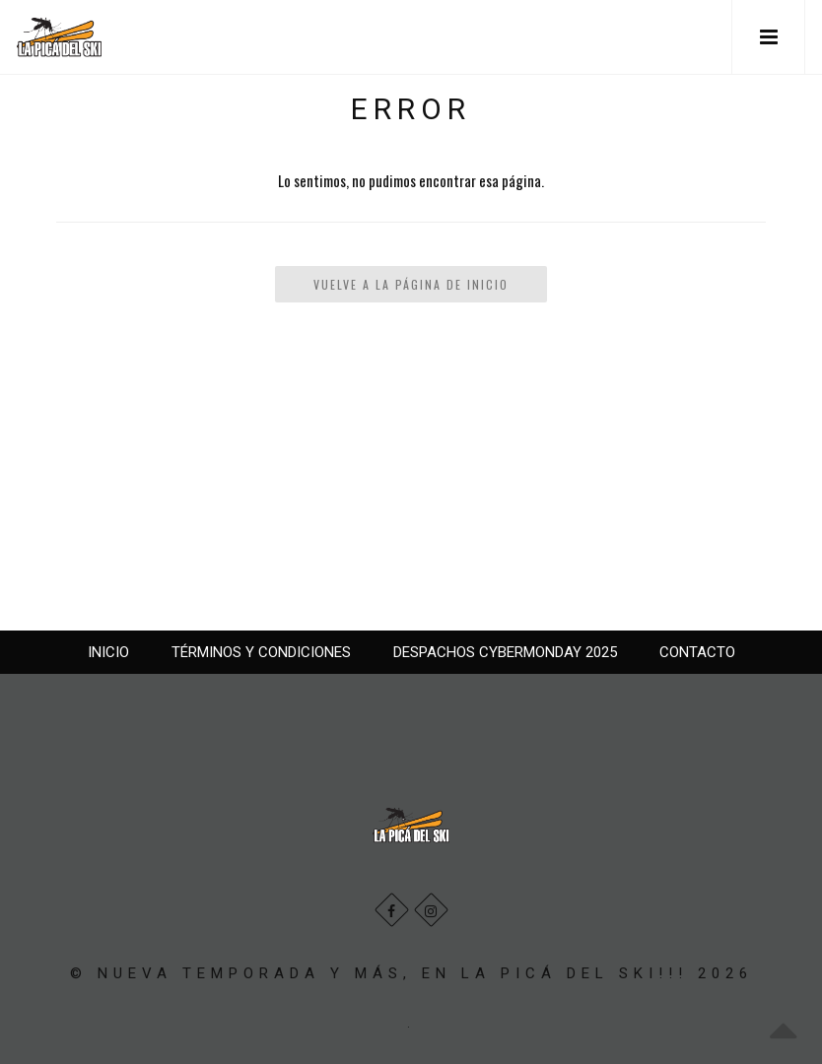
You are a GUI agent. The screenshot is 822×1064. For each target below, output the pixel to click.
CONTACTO (697, 652)
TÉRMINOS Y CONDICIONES (261, 652)
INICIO (108, 652)
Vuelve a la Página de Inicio (411, 284)
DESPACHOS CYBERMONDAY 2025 (505, 652)
